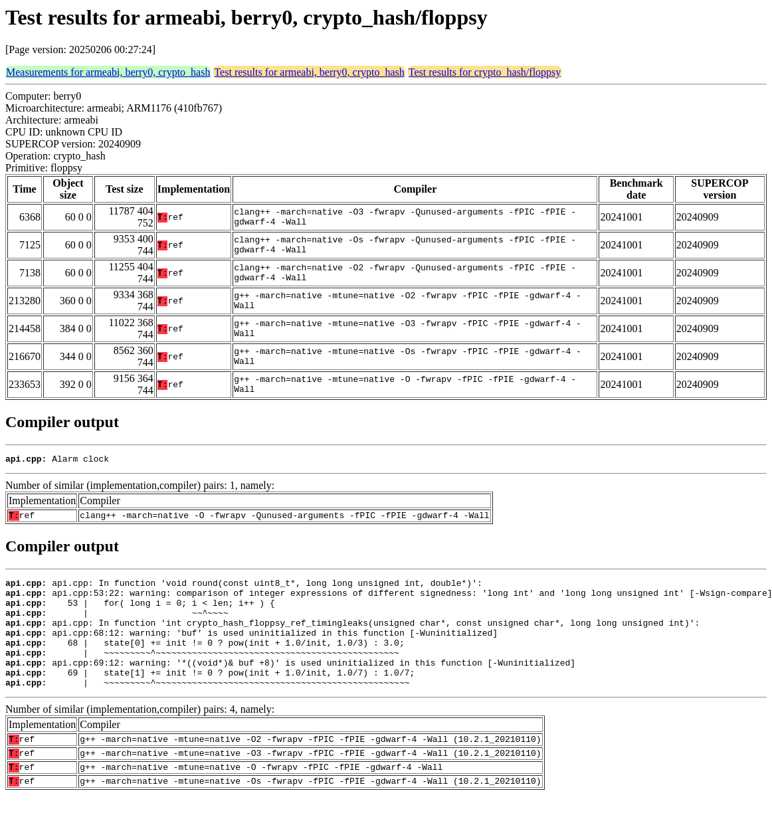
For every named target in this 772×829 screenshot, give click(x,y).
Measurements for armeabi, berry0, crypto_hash (108, 72)
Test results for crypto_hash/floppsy (485, 72)
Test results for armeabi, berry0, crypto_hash (309, 72)
